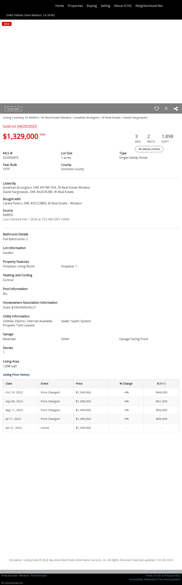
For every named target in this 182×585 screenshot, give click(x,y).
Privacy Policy (172, 575)
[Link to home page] (21, 5)
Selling (105, 6)
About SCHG (123, 6)
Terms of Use (153, 575)
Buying (92, 6)
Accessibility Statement (142, 579)
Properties (75, 6)
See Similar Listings (149, 149)
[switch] (156, 108)
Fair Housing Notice (169, 579)
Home (59, 6)
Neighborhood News (150, 6)
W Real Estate (39, 575)
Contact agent (13, 109)
